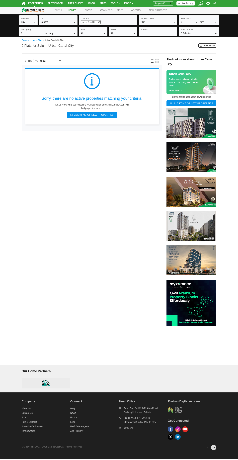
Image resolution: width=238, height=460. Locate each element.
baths (113, 30)
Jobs (21, 418)
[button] (28, 22)
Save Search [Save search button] (210, 46)
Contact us (24, 413)
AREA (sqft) (186, 18)
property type (147, 18)
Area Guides (73, 3)
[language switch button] (202, 3)
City (43, 18)
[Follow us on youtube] (187, 433)
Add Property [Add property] (75, 431)
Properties (33, 3)
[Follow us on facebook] (172, 433)
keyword (145, 30)
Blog (89, 3)
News (72, 413)
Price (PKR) (26, 30)
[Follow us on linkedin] (180, 440)
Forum (72, 418)
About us (23, 409)
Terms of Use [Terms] (26, 431)
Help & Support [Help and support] (26, 422)
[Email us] (144, 429)
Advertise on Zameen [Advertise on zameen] (30, 427)
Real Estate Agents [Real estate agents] (78, 427)
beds (83, 30)
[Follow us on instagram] (180, 433)
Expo (71, 422)
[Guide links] (194, 83)
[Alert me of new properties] (92, 115)
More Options (187, 30)
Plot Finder (52, 3)
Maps (100, 3)
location (85, 18)
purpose (25, 18)
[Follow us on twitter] (172, 440)
